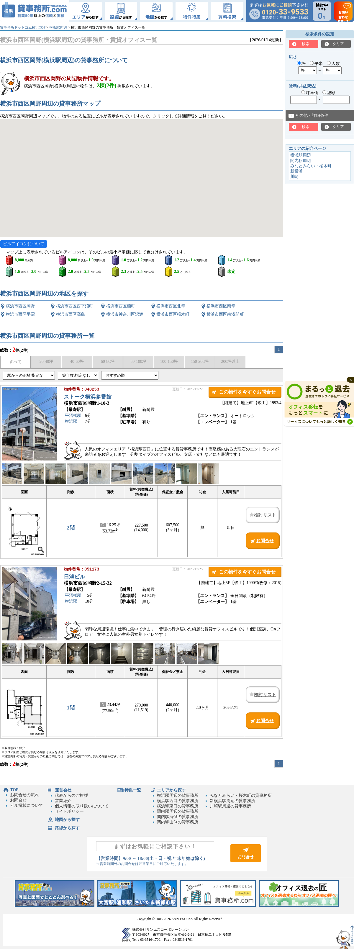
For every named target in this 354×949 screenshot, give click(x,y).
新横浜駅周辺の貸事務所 (232, 801)
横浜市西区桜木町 (172, 314)
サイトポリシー (69, 811)
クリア (338, 44)
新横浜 (296, 171)
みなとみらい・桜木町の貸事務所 (241, 795)
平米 (316, 63)
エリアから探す (171, 790)
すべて (15, 362)
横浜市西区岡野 (20, 306)
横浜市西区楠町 (120, 306)
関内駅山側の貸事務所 (177, 822)
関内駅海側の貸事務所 (177, 816)
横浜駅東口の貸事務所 (177, 806)
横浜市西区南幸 (220, 306)
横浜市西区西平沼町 (74, 306)
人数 (333, 63)
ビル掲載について (26, 805)
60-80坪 (108, 361)
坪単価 (310, 93)
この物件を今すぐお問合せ (247, 391)
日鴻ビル (74, 577)
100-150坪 (169, 361)
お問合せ (18, 800)
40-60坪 (77, 361)
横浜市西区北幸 (170, 306)
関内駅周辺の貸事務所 (177, 811)
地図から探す (67, 819)
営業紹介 (63, 801)
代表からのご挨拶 (71, 795)
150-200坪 (200, 361)
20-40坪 (46, 361)
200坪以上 (230, 361)
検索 (305, 44)
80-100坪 (138, 361)
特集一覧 (132, 790)
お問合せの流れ (24, 795)
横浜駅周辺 (58, 27)
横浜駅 (71, 422)
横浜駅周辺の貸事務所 (177, 795)
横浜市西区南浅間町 (225, 314)
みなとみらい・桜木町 (311, 166)
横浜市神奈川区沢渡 (124, 314)
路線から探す (67, 828)
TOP (14, 790)
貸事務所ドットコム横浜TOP (22, 27)
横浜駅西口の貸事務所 (177, 801)
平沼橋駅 (73, 416)
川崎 (294, 176)
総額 (329, 93)
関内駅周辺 (300, 160)
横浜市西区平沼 (20, 314)
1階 (71, 708)
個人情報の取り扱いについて (82, 806)
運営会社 (63, 790)
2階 (71, 528)
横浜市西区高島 (70, 314)
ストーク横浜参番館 (88, 397)
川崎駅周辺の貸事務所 (230, 806)
